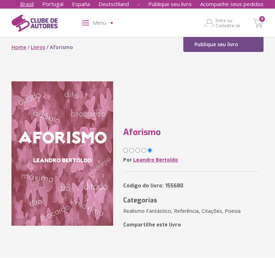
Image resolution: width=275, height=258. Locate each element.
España (81, 4)
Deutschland (113, 4)
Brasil (27, 4)
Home (18, 47)
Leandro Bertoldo (155, 159)
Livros (38, 47)
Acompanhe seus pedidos (232, 4)
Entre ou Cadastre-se (228, 23)
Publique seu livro (170, 4)
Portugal (52, 4)
